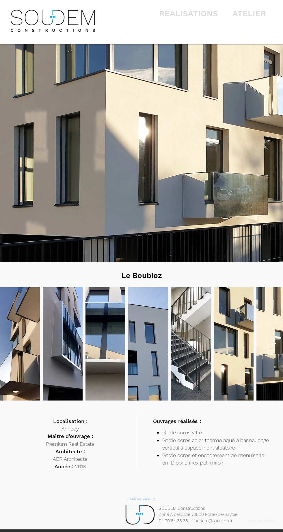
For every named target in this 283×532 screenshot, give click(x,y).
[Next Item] (273, 343)
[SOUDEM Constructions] (185, 508)
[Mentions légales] (261, 521)
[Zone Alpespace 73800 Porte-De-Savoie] (202, 514)
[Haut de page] (141, 498)
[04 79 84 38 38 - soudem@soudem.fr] (199, 521)
